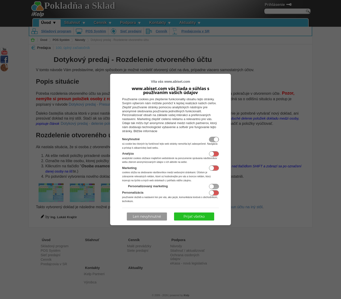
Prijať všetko (194, 216)
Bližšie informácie (145, 131)
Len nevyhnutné (147, 216)
